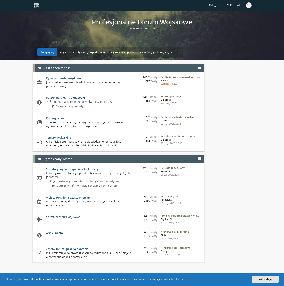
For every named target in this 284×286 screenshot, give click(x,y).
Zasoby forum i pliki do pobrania (67, 249)
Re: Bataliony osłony (173, 167)
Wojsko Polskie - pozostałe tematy (68, 197)
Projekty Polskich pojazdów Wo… (180, 215)
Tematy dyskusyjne (58, 137)
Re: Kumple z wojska (172, 96)
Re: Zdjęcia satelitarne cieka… (178, 117)
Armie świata (54, 233)
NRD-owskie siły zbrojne (175, 231)
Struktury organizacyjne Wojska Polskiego (73, 169)
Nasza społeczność (56, 68)
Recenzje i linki (55, 118)
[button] (187, 279)
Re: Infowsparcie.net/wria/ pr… (179, 136)
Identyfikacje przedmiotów (68, 102)
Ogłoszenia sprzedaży (67, 106)
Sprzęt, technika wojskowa (63, 217)
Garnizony (60, 185)
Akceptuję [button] (265, 279)
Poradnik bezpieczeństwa (175, 247)
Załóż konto (234, 5)
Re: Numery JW (169, 196)
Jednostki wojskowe (64, 181)
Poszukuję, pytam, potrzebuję (65, 97)
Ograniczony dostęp (57, 159)
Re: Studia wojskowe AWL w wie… (180, 77)
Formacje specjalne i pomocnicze (95, 185)
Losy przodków (100, 102)
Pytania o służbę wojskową (63, 78)
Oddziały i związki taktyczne (100, 181)
